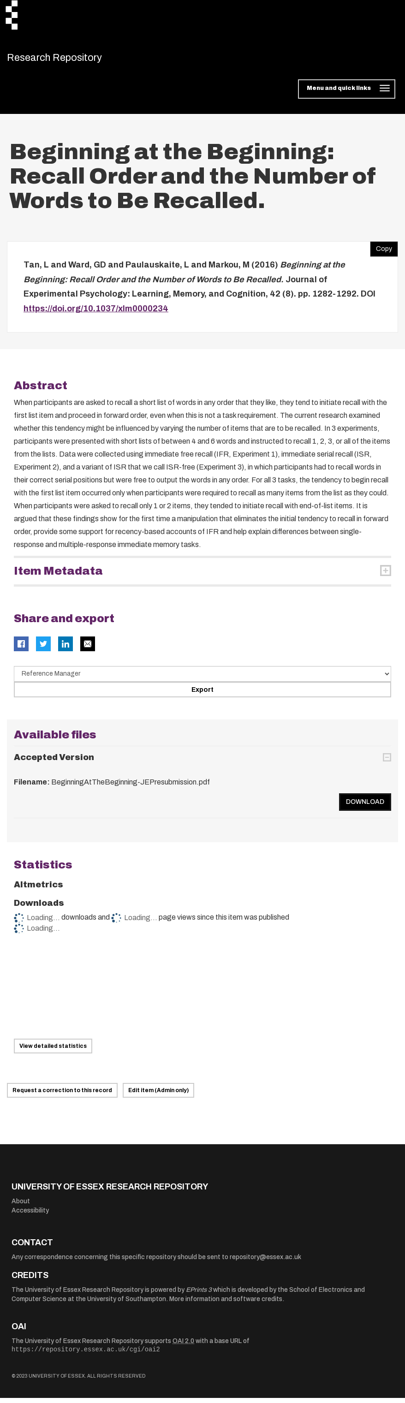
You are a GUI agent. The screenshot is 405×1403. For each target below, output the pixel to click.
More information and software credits (225, 1303)
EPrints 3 (199, 1294)
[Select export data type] (202, 679)
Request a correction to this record (62, 1095)
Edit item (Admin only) (158, 1095)
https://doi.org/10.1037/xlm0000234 (96, 313)
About (21, 1206)
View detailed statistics (53, 1050)
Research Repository (72, 60)
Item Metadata (58, 576)
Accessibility (30, 1215)
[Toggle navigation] (346, 94)
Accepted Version (54, 762)
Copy (381, 251)
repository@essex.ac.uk (265, 1261)
